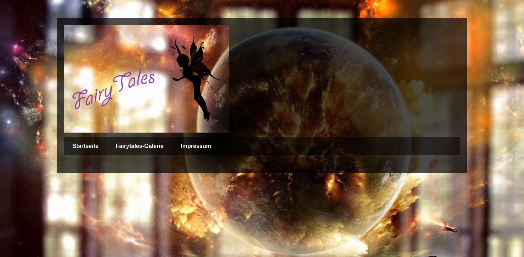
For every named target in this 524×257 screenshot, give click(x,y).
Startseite (85, 146)
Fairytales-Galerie (139, 146)
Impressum (196, 146)
